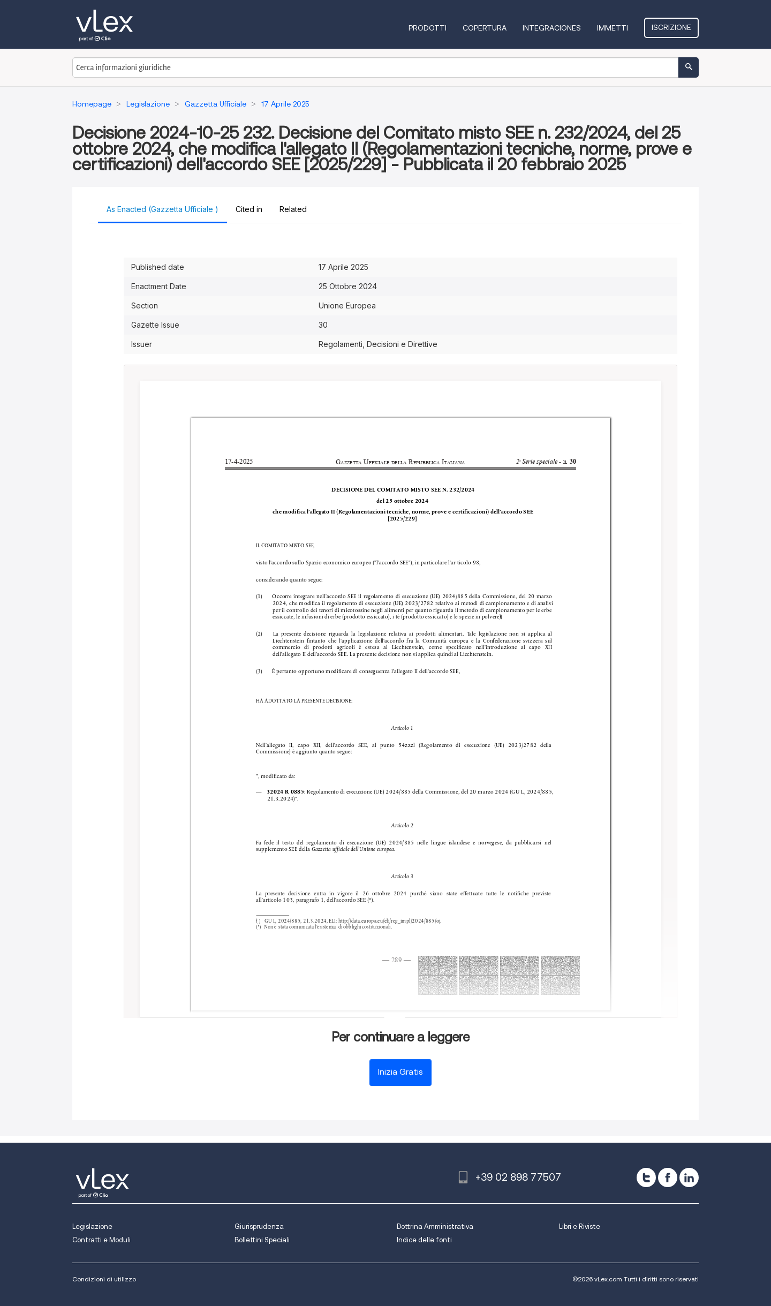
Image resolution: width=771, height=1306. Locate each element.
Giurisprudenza (259, 1226)
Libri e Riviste (579, 1226)
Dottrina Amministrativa (435, 1226)
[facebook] (667, 1177)
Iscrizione (671, 27)
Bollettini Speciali (262, 1240)
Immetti (612, 28)
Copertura (485, 28)
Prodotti (428, 28)
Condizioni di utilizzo (104, 1278)
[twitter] (646, 1177)
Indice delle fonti (424, 1240)
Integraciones (552, 28)
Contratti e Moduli (101, 1240)
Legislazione (92, 1226)
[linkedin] (689, 1177)
